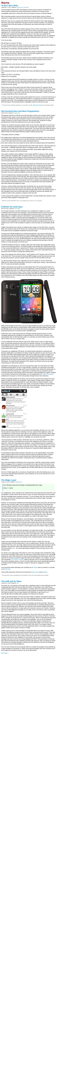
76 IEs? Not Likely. (9, 5)
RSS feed (7, 569)
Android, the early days (12, 207)
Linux (17, 583)
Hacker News (35, 572)
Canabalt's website (47, 374)
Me (15, 208)
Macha (5, 2)
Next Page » (4, 653)
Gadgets (18, 208)
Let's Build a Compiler (17, 559)
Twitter (35, 567)
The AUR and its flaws (11, 581)
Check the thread (38, 105)
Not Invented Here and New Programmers (20, 111)
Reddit (45, 572)
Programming (20, 7)
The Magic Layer (8, 480)
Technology (26, 7)
